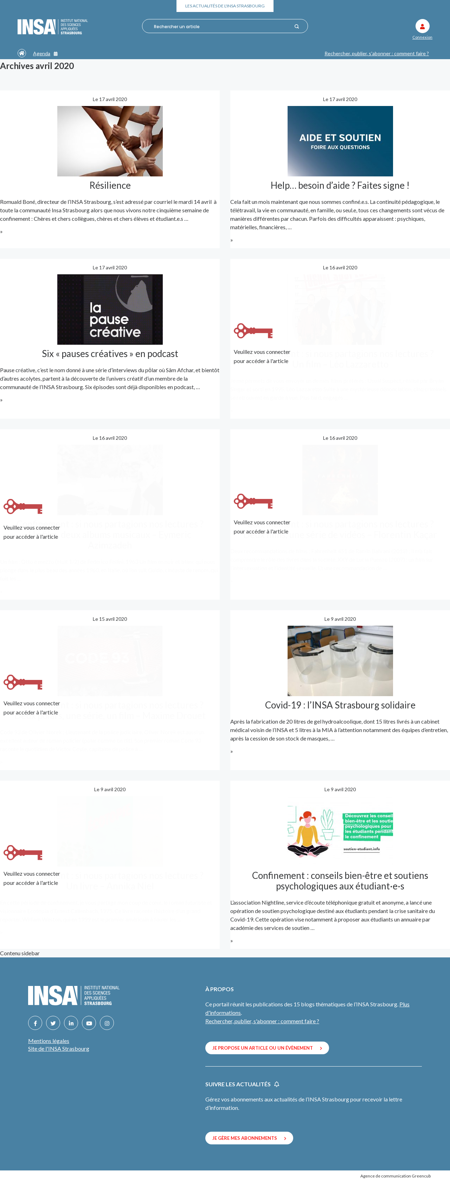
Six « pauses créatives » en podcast (110, 353)
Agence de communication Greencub (395, 1175)
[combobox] (221, 26)
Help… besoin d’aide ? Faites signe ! (340, 184)
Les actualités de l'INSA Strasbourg (225, 5)
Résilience (110, 184)
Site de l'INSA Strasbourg (58, 1048)
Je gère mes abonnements (249, 1138)
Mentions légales (48, 1040)
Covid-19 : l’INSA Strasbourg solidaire (340, 704)
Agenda (45, 53)
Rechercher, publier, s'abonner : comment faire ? (376, 53)
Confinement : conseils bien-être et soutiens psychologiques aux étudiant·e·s (340, 880)
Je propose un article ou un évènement (267, 1048)
